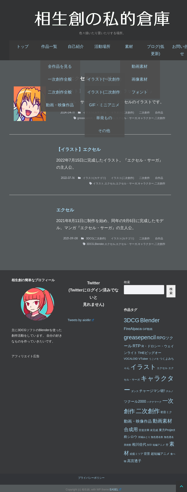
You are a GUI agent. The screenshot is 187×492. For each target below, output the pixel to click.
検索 (127, 282)
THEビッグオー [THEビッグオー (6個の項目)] (149, 353)
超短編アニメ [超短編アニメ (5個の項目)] (160, 453)
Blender (99, 244)
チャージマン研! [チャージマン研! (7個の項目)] (152, 391)
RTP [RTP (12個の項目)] (137, 346)
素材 (129, 46)
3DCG (90, 244)
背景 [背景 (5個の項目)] (147, 453)
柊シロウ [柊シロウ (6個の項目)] (130, 437)
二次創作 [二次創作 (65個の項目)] (148, 411)
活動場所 (102, 46)
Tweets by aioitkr (81, 320)
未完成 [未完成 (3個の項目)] (154, 430)
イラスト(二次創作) (122, 112)
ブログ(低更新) (155, 50)
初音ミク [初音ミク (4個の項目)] (166, 412)
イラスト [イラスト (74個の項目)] (143, 366)
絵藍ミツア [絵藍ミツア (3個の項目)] (136, 453)
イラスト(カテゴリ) (94, 112)
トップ (23, 46)
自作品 (159, 112)
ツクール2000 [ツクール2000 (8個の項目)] (135, 401)
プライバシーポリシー (91, 477)
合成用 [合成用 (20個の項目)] (131, 429)
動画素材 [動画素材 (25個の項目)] (162, 421)
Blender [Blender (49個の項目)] (150, 320)
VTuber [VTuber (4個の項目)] (143, 358)
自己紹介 (76, 46)
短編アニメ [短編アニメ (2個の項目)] (159, 444)
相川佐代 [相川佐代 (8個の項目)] (139, 444)
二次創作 (144, 112)
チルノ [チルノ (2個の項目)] (169, 391)
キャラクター (146, 118)
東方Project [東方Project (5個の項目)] (167, 430)
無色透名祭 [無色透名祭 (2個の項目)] (157, 437)
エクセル (110, 118)
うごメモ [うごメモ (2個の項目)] (154, 358)
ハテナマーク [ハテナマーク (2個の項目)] (154, 401)
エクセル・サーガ (126, 118)
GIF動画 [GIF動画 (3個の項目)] (147, 329)
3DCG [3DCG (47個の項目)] (131, 320)
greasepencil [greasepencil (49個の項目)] (140, 337)
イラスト (98, 118)
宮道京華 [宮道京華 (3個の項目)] (144, 430)
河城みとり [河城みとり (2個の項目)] (144, 437)
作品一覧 (49, 46)
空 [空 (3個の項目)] (167, 444)
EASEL (115, 489)
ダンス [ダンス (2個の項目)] (134, 391)
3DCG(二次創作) (96, 238)
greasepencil (84, 118)
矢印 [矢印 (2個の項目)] (149, 444)
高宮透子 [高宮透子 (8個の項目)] (134, 461)
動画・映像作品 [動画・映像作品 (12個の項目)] (138, 421)
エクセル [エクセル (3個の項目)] (162, 368)
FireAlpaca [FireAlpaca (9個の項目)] (133, 329)
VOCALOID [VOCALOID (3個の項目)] (131, 358)
